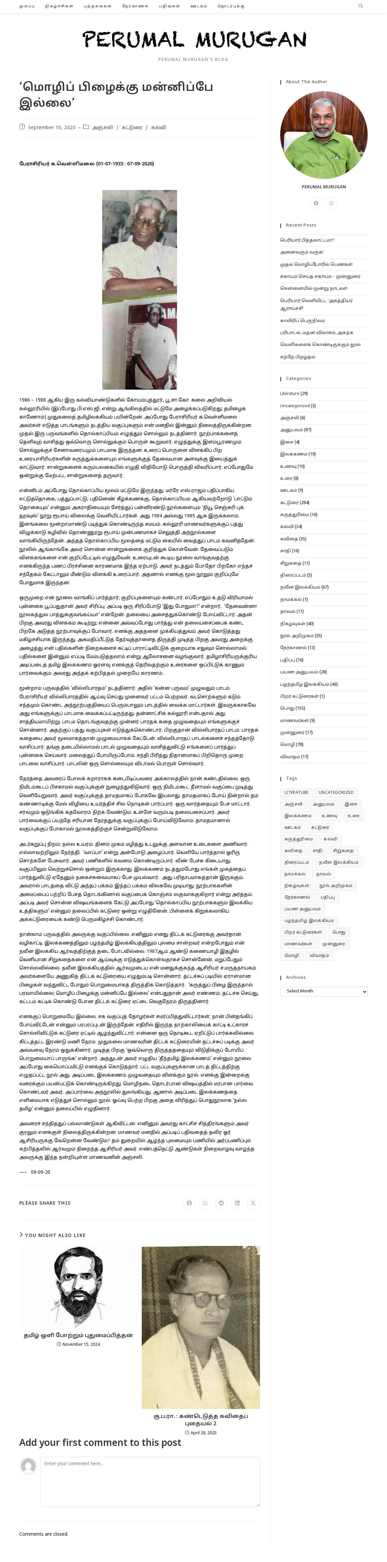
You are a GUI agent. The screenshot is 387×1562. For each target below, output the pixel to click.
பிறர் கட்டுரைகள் (299, 696)
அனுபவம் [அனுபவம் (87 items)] (323, 804)
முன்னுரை (292, 733)
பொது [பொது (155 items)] (339, 932)
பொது (287, 708)
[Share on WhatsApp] (205, 1203)
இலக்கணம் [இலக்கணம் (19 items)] (298, 816)
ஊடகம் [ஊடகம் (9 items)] (293, 827)
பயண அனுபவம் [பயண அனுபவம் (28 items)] (303, 909)
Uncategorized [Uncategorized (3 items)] (336, 792)
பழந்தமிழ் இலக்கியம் (304, 684)
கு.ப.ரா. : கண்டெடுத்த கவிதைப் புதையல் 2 (201, 1420)
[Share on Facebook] (189, 1203)
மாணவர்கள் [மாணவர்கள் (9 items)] (298, 944)
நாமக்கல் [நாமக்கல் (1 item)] (295, 874)
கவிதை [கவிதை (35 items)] (293, 851)
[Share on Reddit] (221, 1203)
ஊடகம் (288, 490)
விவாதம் (290, 757)
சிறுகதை (290, 563)
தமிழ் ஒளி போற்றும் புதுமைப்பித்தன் (78, 1335)
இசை (286, 442)
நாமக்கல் (291, 600)
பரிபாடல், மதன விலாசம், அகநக (316, 333)
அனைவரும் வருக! (301, 252)
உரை (286, 478)
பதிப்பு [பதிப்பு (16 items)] (328, 897)
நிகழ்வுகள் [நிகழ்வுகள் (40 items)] (297, 886)
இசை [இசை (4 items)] (351, 804)
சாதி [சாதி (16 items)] (318, 851)
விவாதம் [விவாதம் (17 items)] (319, 956)
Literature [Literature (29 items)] (296, 792)
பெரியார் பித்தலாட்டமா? (307, 240)
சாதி (285, 551)
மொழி (287, 745)
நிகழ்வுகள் (292, 624)
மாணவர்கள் (294, 721)
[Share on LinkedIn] (237, 1203)
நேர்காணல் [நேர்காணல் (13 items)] (297, 897)
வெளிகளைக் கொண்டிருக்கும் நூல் (320, 345)
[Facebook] (316, 203)
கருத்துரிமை (294, 515)
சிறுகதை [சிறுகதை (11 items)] (343, 851)
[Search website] (360, 7)
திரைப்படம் (293, 575)
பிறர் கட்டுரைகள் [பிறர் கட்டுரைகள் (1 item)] (303, 932)
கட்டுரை (132, 128)
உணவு (288, 466)
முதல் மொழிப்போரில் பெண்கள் (316, 264)
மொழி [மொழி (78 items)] (292, 956)
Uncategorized (295, 406)
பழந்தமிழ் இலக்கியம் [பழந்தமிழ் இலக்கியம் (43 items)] (309, 921)
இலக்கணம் (293, 454)
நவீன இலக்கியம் (300, 587)
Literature (289, 394)
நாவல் (287, 611)
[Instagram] (331, 203)
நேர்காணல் (293, 648)
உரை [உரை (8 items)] (353, 816)
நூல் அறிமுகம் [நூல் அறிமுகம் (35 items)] (335, 886)
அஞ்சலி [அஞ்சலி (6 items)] (294, 804)
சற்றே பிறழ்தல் (297, 357)
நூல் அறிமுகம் (297, 636)
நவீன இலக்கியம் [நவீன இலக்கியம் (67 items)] (338, 862)
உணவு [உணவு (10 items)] (329, 816)
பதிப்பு (287, 660)
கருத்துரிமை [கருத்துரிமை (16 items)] (299, 839)
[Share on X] (253, 1203)
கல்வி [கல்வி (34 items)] (330, 839)
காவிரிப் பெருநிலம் (302, 321)
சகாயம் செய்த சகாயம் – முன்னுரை (320, 276)
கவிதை (289, 539)
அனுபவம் (291, 430)
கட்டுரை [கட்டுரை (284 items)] (320, 827)
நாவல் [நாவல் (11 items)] (323, 874)
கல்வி (158, 128)
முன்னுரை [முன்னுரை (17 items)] (333, 944)
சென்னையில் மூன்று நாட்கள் (313, 288)
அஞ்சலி (102, 128)
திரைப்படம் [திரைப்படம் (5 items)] (297, 862)
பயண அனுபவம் (299, 672)
